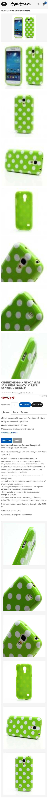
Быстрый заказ (37, 405)
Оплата (15, 412)
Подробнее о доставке (9, 433)
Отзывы (17, 440)
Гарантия (24, 412)
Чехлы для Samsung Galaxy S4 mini (15, 11)
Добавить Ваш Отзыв (26, 393)
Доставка (6, 412)
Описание (6, 440)
